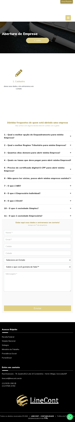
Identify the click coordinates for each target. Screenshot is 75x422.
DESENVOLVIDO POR (36, 418)
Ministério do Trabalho (10, 349)
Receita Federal (8, 337)
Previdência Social (9, 354)
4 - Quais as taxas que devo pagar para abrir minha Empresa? (37, 160)
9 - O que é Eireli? (37, 200)
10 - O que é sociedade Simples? (37, 208)
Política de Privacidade (65, 416)
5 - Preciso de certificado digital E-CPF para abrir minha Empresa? (37, 169)
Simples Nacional (8, 341)
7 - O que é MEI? (37, 185)
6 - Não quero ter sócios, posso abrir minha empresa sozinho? (37, 178)
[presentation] (23, 298)
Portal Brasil (7, 358)
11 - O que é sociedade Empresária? (37, 215)
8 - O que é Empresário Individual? (37, 193)
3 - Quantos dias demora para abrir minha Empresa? (37, 152)
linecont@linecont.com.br (12, 378)
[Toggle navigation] (68, 18)
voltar (37, 40)
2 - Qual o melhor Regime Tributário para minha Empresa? (37, 145)
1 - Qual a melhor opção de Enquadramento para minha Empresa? (37, 136)
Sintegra (5, 345)
